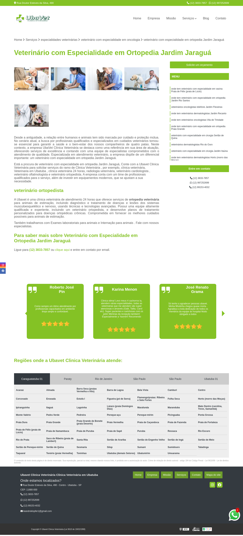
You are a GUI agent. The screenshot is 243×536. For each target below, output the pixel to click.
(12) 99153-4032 (199, 190)
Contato (220, 18)
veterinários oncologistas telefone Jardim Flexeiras (196, 111)
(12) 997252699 (219, 3)
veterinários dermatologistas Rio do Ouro (192, 154)
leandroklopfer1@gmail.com (36, 512)
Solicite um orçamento (199, 66)
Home (137, 18)
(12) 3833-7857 (197, 3)
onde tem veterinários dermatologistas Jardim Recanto (198, 119)
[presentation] (21, 329)
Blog (206, 18)
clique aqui (62, 251)
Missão (171, 18)
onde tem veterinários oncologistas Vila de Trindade (197, 126)
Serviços (188, 18)
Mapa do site (215, 476)
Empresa (154, 18)
